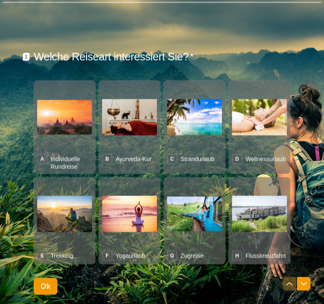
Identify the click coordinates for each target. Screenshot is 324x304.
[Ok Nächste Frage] (45, 286)
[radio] (64, 127)
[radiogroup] (162, 172)
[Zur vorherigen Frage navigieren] (289, 283)
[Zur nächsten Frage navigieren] (303, 283)
